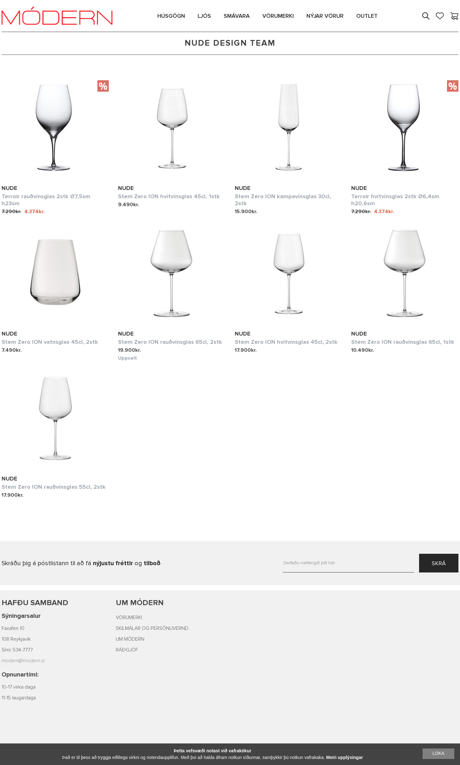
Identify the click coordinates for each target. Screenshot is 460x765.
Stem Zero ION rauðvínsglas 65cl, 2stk (170, 341)
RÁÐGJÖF (127, 649)
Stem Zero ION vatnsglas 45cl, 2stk (50, 341)
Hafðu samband (35, 602)
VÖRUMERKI (129, 617)
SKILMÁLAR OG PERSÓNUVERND (152, 628)
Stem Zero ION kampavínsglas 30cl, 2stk (283, 200)
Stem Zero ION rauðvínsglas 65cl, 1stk (402, 341)
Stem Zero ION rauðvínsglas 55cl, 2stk (54, 486)
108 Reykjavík (16, 639)
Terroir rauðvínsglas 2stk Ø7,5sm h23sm (46, 200)
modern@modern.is (23, 660)
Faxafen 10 (13, 628)
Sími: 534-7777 (17, 649)
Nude (9, 188)
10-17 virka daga (19, 687)
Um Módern (140, 602)
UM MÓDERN (130, 639)
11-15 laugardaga (19, 697)
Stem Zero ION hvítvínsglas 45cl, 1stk (169, 196)
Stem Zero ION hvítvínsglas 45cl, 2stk (286, 341)
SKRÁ (439, 563)
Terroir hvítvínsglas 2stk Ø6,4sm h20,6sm (395, 200)
